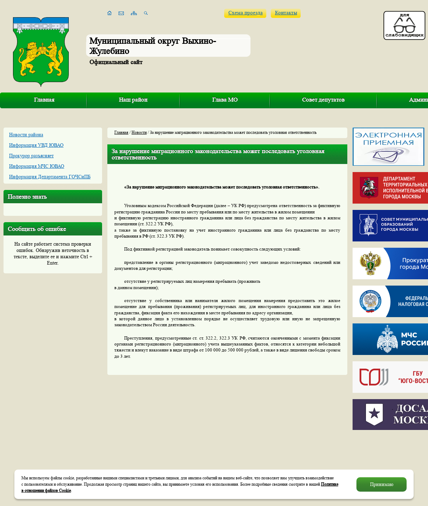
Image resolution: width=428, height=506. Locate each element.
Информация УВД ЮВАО (36, 145)
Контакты (286, 13)
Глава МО (225, 99)
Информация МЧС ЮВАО (36, 166)
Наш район (133, 99)
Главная (44, 99)
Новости (139, 132)
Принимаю (381, 484)
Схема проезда (245, 13)
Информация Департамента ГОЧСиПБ (50, 176)
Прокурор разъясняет (31, 155)
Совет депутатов (323, 99)
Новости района (26, 134)
